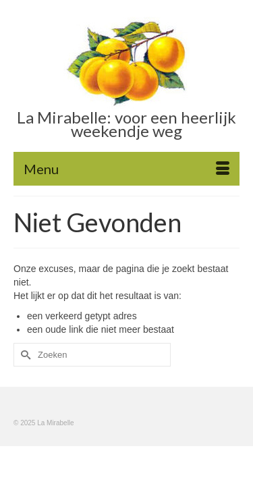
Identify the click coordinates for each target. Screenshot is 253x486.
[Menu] (126, 169)
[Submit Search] (23, 355)
